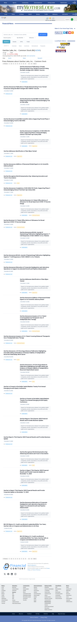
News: (3, 585)
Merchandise (58, 588)
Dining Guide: (48, 585)
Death (18, 183)
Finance (46, 604)
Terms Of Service (36, 570)
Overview (14, 46)
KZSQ (35, 600)
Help (53, 613)
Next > (35, 63)
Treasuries (42, 46)
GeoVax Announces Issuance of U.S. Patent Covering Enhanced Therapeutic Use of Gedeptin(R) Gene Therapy (33, 317)
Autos (56, 590)
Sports (14, 2)
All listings (47, 587)
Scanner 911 (69, 588)
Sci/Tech (3, 601)
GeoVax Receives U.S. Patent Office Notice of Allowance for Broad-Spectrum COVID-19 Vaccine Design (35, 201)
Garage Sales (58, 596)
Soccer (13, 600)
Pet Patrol (25, 598)
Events (24, 587)
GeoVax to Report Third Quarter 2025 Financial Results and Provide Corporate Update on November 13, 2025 (34, 472)
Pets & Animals (58, 598)
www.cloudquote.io (32, 565)
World (30, 14)
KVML (35, 598)
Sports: (14, 592)
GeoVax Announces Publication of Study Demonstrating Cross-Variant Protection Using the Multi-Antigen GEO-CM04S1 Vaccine (34, 68)
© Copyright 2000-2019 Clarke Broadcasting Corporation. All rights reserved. (38, 620)
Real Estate (64, 2)
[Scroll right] (75, 2)
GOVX (37, 50)
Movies (35, 587)
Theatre (35, 588)
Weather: (14, 585)
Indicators (31, 37)
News (5, 2)
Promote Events (58, 593)
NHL (13, 598)
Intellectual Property (35, 215)
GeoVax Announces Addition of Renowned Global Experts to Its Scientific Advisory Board (26, 165)
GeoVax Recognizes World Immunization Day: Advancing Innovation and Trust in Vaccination (25, 177)
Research (40, 58)
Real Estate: (48, 601)
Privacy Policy (44, 617)
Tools (28, 41)
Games (35, 592)
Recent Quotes (7, 37)
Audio (67, 587)
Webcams (55, 14)
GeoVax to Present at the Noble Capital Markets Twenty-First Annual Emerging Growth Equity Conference (25, 387)
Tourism (3, 603)
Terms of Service (34, 617)
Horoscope (36, 590)
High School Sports (16, 603)
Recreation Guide (27, 596)
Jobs (56, 587)
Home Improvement (49, 606)
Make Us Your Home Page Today (64, 28)
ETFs (21, 41)
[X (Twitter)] (4, 574)
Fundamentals (48, 603)
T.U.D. (67, 596)
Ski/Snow (14, 590)
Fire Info (25, 600)
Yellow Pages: (69, 601)
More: (67, 585)
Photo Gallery (69, 598)
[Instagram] (15, 574)
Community (25, 2)
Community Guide (27, 593)
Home (13, 613)
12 (28, 63)
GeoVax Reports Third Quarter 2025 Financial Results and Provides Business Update (34, 419)
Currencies (26, 46)
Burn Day (14, 587)
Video (67, 592)
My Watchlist (20, 37)
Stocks (14, 41)
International (35, 46)
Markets (6, 41)
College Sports (15, 601)
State (13, 14)
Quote (9, 58)
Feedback (29, 613)
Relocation (47, 608)
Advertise (46, 613)
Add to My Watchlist (31, 56)
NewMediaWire (24, 81)
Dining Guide (51, 2)
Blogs (24, 592)
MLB (13, 595)
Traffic (46, 14)
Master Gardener (48, 609)
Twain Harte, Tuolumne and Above (48, 593)
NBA (13, 597)
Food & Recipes (37, 593)
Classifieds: (58, 585)
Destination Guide (27, 595)
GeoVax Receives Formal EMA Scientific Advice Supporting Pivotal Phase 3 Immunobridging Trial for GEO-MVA (35, 100)
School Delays (5, 600)
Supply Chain (34, 146)
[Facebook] (8, 574)
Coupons (68, 600)
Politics (3, 596)
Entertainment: (38, 585)
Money (38, 14)
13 (31, 63)
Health (24, 590)
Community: (26, 585)
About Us (21, 613)
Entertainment (38, 2)
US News (21, 14)
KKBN (35, 601)
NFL (13, 593)
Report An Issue (61, 613)
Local (5, 14)
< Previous (5, 63)
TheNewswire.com (9, 93)
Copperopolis (48, 600)
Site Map (37, 613)
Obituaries (65, 14)
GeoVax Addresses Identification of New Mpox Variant (20, 151)
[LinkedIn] (11, 574)
